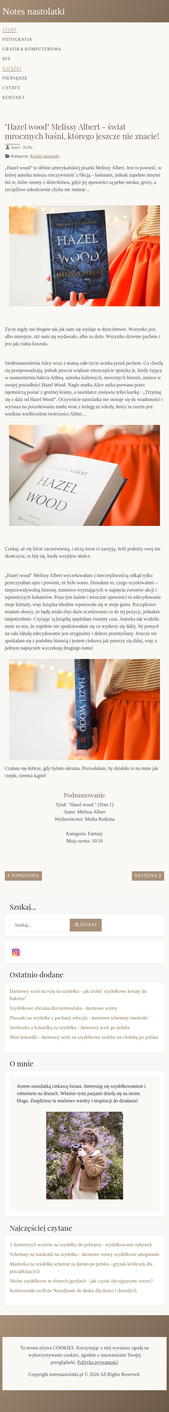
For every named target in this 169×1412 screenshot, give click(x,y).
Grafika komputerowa (31, 49)
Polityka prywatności (97, 1362)
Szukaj (86, 924)
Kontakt (13, 97)
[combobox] (40, 925)
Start (9, 30)
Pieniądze (14, 78)
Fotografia (17, 39)
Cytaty (11, 88)
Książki (12, 68)
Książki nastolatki (44, 156)
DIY (6, 59)
